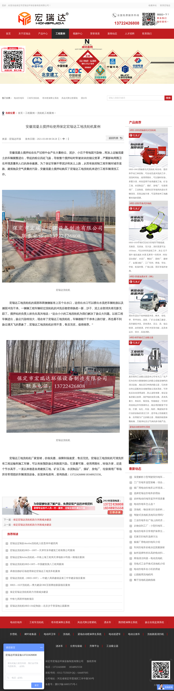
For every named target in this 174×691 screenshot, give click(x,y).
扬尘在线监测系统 (154, 622)
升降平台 (94, 646)
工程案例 (60, 33)
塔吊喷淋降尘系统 (50, 98)
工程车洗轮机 (33, 98)
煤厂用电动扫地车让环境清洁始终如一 (150, 488)
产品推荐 (135, 122)
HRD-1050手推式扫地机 (141, 203)
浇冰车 (59, 646)
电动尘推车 (134, 634)
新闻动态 (112, 33)
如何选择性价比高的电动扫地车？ (150, 553)
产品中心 (43, 33)
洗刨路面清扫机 (155, 634)
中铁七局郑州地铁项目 (22, 599)
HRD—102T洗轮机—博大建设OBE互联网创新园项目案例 (40, 585)
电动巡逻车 (115, 634)
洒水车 (84, 98)
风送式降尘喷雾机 (70, 98)
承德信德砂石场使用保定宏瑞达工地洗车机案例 (35, 571)
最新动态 (135, 468)
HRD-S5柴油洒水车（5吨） (142, 276)
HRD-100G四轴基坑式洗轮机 (143, 130)
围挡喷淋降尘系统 (127, 622)
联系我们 (147, 33)
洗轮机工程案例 (45, 113)
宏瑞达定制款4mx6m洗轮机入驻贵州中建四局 (34, 543)
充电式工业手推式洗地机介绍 (149, 563)
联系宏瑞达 (165, 5)
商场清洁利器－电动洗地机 (148, 558)
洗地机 (66, 634)
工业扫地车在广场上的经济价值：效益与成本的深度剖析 (150, 520)
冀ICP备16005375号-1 (66, 684)
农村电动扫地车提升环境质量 (149, 498)
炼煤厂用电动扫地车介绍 (147, 542)
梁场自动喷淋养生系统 (140, 427)
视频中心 (77, 33)
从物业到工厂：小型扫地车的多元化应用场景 (150, 526)
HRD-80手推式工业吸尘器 (141, 337)
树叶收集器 (30, 634)
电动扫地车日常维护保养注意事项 (150, 531)
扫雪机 (13, 634)
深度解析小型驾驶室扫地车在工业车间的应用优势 (150, 477)
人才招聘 (129, 33)
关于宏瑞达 (24, 33)
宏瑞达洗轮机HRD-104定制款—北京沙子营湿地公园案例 (39, 606)
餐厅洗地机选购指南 (144, 580)
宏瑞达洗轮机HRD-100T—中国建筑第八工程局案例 (37, 564)
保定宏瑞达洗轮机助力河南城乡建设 (32, 519)
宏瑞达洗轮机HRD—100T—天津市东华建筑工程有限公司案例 (42, 550)
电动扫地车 (19, 98)
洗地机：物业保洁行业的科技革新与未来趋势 (150, 509)
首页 (8, 33)
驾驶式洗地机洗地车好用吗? (148, 515)
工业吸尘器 (112, 646)
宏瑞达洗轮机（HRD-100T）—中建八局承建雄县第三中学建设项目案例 (47, 578)
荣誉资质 (95, 33)
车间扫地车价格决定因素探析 (149, 547)
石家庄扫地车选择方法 (146, 536)
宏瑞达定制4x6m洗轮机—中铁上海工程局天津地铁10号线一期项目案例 (47, 557)
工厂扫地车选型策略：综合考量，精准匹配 (150, 482)
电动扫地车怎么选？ (144, 504)
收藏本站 (153, 5)
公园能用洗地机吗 (143, 574)
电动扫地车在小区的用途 (147, 569)
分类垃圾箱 (76, 646)
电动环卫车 (50, 634)
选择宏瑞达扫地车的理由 (147, 493)
